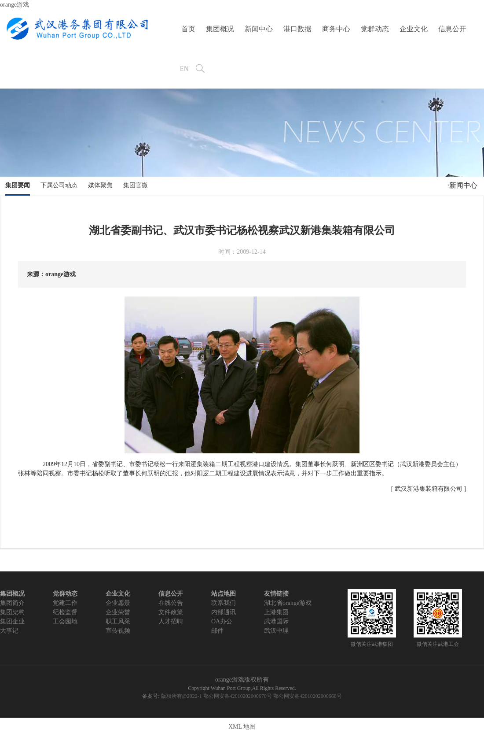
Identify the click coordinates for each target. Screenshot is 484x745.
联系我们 (223, 603)
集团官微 (135, 185)
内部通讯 (223, 612)
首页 (188, 29)
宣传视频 (118, 630)
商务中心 (336, 29)
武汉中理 (276, 630)
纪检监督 (65, 612)
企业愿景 (118, 603)
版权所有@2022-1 (181, 696)
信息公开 (452, 29)
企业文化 (414, 29)
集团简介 (12, 603)
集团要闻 (17, 185)
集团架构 (12, 612)
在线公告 (170, 603)
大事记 (9, 630)
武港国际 (276, 621)
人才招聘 (170, 621)
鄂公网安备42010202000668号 (307, 696)
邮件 (217, 630)
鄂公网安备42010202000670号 (237, 696)
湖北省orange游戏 (288, 603)
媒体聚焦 (100, 185)
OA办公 (221, 621)
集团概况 (220, 29)
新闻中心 (259, 29)
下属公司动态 (58, 185)
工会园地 (65, 621)
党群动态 (375, 29)
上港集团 (276, 612)
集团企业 (12, 621)
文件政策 (170, 612)
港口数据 (297, 29)
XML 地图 (242, 726)
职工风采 (118, 621)
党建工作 (65, 603)
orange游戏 (14, 4)
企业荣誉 (118, 612)
